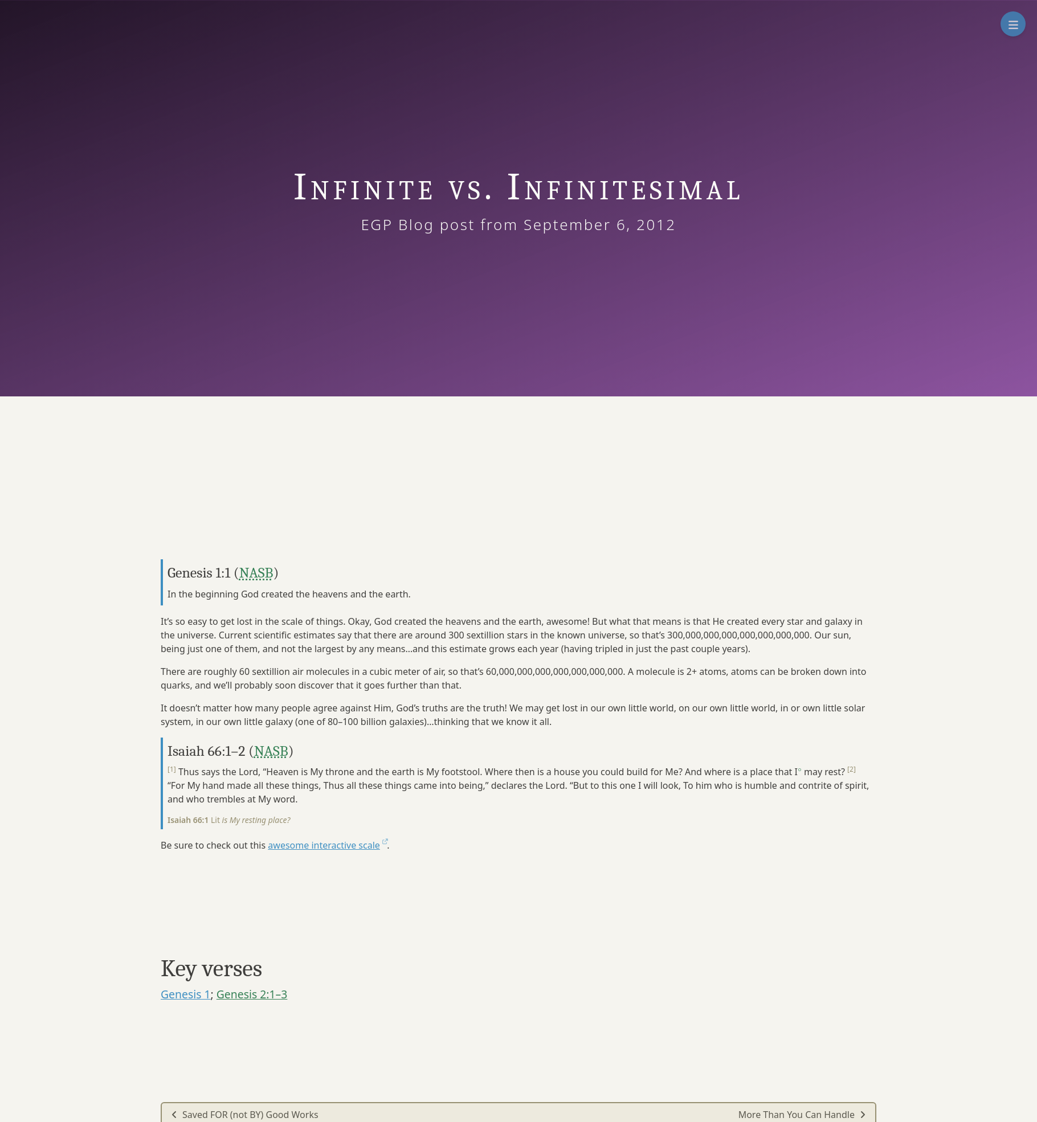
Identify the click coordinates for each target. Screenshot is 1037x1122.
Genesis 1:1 (199, 572)
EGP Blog (405, 224)
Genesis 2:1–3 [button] (252, 994)
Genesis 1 (186, 994)
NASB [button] (256, 572)
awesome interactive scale (327, 845)
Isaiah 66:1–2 (206, 751)
